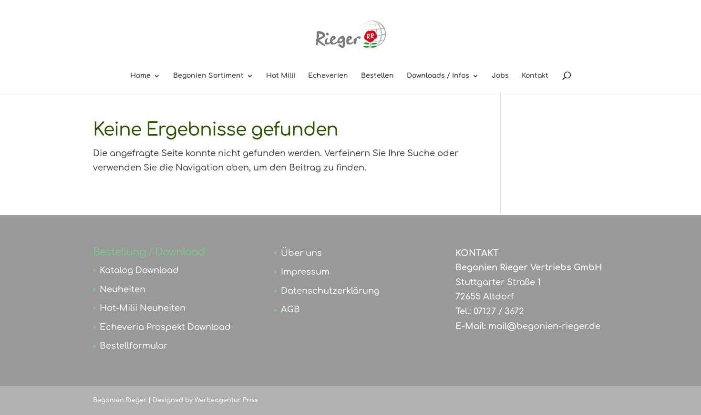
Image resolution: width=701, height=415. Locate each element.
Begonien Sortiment (208, 76)
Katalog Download (139, 270)
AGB (290, 309)
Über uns (301, 253)
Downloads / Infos (438, 76)
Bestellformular (133, 346)
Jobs (500, 76)
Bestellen (377, 76)
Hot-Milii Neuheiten (143, 308)
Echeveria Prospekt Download (165, 327)
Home (140, 76)
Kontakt (535, 76)
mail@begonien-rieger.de (544, 326)
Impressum (305, 272)
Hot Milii (280, 76)
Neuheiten (122, 289)
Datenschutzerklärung (330, 291)
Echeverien (328, 76)
